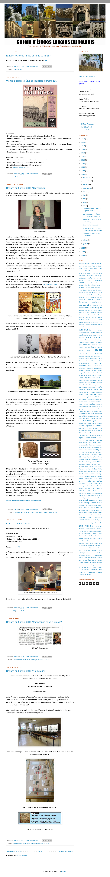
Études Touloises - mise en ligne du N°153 (28, 55)
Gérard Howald (96, 382)
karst (100, 428)
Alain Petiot (83, 268)
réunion (95, 533)
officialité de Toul (90, 488)
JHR (85, 423)
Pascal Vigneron (97, 495)
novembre (87, 181)
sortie (94, 550)
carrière (100, 302)
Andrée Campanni (92, 273)
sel (85, 545)
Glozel (80, 385)
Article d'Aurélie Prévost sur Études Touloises (23, 501)
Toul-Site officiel (86, 127)
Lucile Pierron (83, 450)
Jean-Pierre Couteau (88, 418)
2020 (83, 160)
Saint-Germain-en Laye (94, 541)
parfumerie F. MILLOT (91, 493)
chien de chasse (84, 312)
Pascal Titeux (88, 495)
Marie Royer (94, 457)
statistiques (82, 555)
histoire (93, 394)
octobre (86, 184)
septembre (87, 188)
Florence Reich (98, 361)
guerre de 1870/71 (85, 390)
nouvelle (81, 488)
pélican (81, 505)
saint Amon (92, 538)
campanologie (83, 299)
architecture (82, 278)
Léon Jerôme (83, 443)
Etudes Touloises (86, 130)
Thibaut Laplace (97, 558)
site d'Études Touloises (21, 168)
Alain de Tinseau (97, 266)
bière (87, 297)
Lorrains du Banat (84, 445)
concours (99, 327)
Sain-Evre (86, 538)
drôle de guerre (96, 342)
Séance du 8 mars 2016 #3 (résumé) (25, 188)
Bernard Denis (97, 292)
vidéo (88, 565)
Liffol (90, 442)
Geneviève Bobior (84, 380)
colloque (94, 320)
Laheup (94, 435)
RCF (80, 533)
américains (99, 271)
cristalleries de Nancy (86, 335)
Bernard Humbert (84, 295)
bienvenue (82, 297)
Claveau (99, 317)
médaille (99, 464)
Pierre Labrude (97, 513)
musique (81, 483)
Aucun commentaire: (32, 66)
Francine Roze (98, 368)
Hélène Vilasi (83, 394)
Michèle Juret (83, 474)
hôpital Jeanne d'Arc (92, 397)
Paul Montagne (90, 500)
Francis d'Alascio (84, 370)
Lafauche (88, 435)
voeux (81, 572)
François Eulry (92, 373)
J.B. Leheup (92, 404)
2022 (83, 153)
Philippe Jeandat (89, 507)
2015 (83, 248)
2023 (83, 149)
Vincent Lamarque (90, 570)
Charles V (87, 308)
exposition (98, 353)
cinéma (94, 315)
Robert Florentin (91, 536)
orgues (100, 491)
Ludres (90, 450)
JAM (97, 404)
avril (84, 202)
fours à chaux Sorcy (95, 365)
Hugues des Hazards (88, 399)
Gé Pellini (92, 377)
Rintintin (81, 536)
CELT (14, 611)
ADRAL (80, 266)
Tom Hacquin (83, 560)
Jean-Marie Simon (90, 416)
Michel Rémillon (89, 471)
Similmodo (99, 548)
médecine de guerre (91, 466)
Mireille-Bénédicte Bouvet (87, 476)
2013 (83, 255)
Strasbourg (89, 555)
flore (100, 358)
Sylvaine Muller (97, 555)
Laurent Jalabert (90, 438)
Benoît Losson (97, 290)
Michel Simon (98, 471)
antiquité (90, 276)
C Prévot (99, 297)
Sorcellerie (87, 550)
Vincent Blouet (92, 567)
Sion (80, 550)
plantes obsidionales (95, 517)
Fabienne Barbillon (84, 356)
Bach (92, 288)
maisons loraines (84, 454)
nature (100, 483)
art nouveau (98, 278)
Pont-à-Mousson (84, 520)
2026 (83, 139)
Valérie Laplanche (85, 562)
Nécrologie (82, 486)
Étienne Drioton (84, 347)
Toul (89, 560)
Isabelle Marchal (83, 404)
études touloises (18, 70)
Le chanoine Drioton (51, 284)
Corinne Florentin (96, 333)
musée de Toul (52, 512)
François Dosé (83, 373)
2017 (83, 171)
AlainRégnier (93, 268)
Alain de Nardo (87, 266)
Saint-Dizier (82, 541)
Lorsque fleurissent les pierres (89, 447)
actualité (87, 264)
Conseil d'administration (18, 523)
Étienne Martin (85, 350)
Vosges (93, 572)
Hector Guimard (84, 392)
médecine (82, 466)
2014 (83, 252)
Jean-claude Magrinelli (91, 411)
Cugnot (95, 335)
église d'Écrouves (84, 345)
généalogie (99, 377)
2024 (83, 146)
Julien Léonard (93, 428)
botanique (93, 297)
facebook (93, 356)
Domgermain (89, 340)
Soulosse (90, 553)
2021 (83, 156)
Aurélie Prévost (25, 512)
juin (84, 195)
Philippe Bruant (92, 505)
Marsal (94, 462)
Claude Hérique (91, 317)
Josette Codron (91, 423)
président (89, 523)
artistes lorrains (85, 280)
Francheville (89, 368)
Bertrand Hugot (96, 295)
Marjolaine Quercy (85, 462)
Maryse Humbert (91, 464)
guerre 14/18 (97, 387)
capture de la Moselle (89, 302)
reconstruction (86, 534)
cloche (81, 320)
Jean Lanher (90, 409)
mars (85, 206)
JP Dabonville (97, 426)
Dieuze (81, 340)
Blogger (63, 871)
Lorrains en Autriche (96, 445)
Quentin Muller (88, 531)
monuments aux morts (93, 478)
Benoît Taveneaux (85, 292)
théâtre (81, 558)
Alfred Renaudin (90, 271)
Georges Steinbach (84, 382)
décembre (87, 177)
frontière (99, 375)
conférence (34, 512)
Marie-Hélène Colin (96, 459)
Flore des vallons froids (86, 361)
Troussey (99, 560)
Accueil (40, 851)
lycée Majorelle (97, 450)
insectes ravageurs (84, 401)
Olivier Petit (87, 491)
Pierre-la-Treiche (92, 515)
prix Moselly (86, 526)
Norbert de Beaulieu (94, 486)
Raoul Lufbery (97, 531)
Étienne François (96, 347)
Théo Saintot (88, 557)
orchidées (94, 491)
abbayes (81, 263)
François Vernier (91, 375)
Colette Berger (87, 320)
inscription (99, 399)
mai (84, 199)
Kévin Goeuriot (83, 430)
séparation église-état (88, 548)
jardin (86, 406)
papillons (81, 493)
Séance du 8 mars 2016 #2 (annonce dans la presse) (34, 622)
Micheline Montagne (95, 474)
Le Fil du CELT (97, 440)
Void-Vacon (87, 572)
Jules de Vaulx (43, 512)
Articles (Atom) (21, 856)
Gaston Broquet (84, 378)
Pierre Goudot (88, 513)
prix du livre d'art (97, 523)
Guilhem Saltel (97, 390)
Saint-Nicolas (94, 543)
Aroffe (90, 278)
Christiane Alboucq (96, 312)
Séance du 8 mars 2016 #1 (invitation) (26, 671)
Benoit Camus (87, 290)
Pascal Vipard (83, 498)
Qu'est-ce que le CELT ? (87, 76)
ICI (46, 61)
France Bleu (82, 368)
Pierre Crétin (90, 510)
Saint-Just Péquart (84, 543)
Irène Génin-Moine (96, 401)
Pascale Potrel (92, 498)
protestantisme (90, 529)
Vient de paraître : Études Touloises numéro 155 (31, 81)
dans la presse (35, 660)
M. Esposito (83, 452)
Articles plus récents (14, 851)
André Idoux (82, 273)
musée (88, 481)
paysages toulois (90, 503)
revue (100, 534)
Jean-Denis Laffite (93, 414)
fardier (87, 358)
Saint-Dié (99, 538)
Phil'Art (85, 505)
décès (100, 337)
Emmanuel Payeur (96, 344)
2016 (83, 174)
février (85, 240)
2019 (83, 164)
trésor (94, 560)
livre (94, 443)
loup (101, 447)
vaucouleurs (82, 565)
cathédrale (82, 305)
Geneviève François (96, 380)
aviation (81, 288)
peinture (99, 503)
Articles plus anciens (66, 851)
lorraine (100, 442)
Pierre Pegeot (83, 515)
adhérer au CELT (96, 264)
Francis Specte (97, 370)
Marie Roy (86, 457)
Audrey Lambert (91, 283)
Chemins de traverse (91, 310)
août (85, 192)
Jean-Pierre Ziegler (89, 421)
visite (100, 570)
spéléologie (98, 553)
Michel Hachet (91, 469)
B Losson (88, 287)
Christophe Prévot (85, 315)
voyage (98, 572)
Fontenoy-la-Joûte (84, 363)
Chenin (100, 310)
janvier (85, 244)
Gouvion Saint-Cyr (89, 385)
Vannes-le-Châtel (97, 562)
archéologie (16, 512)
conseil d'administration (23, 611)
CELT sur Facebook (87, 124)
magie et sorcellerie (95, 452)
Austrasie (99, 285)
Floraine (95, 358)
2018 (83, 167)
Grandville (89, 387)
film (91, 358)
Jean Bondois (92, 406)
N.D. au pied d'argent (91, 483)
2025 (83, 142)
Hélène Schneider (96, 392)
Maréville (94, 454)
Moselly (82, 481)
